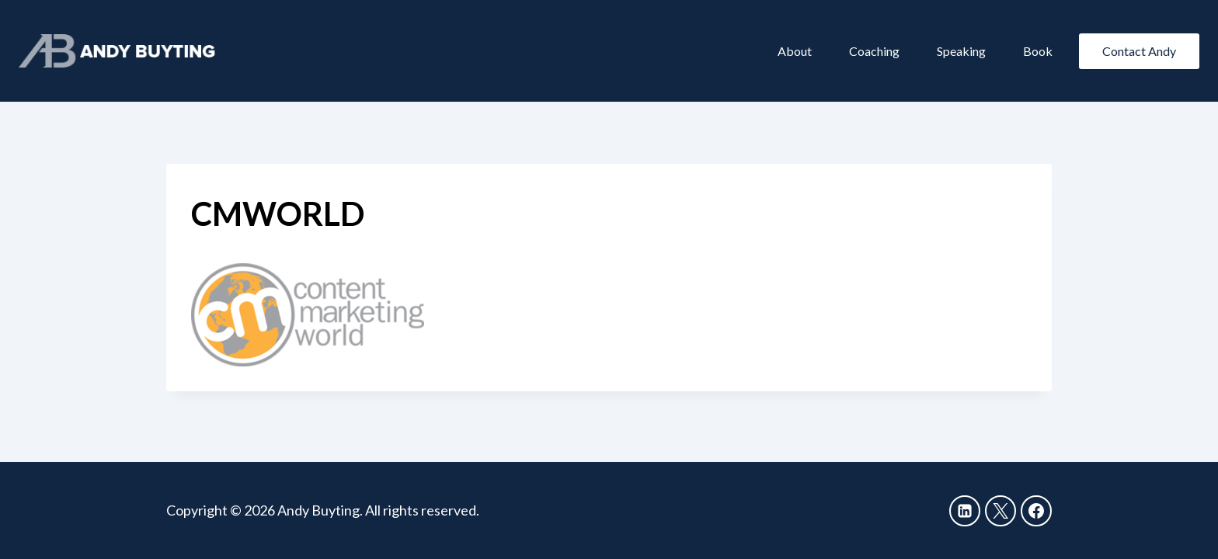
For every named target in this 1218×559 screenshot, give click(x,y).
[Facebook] (1036, 510)
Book (1038, 50)
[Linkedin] (964, 510)
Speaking (961, 50)
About (795, 50)
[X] (1000, 510)
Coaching (874, 50)
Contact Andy (1139, 50)
